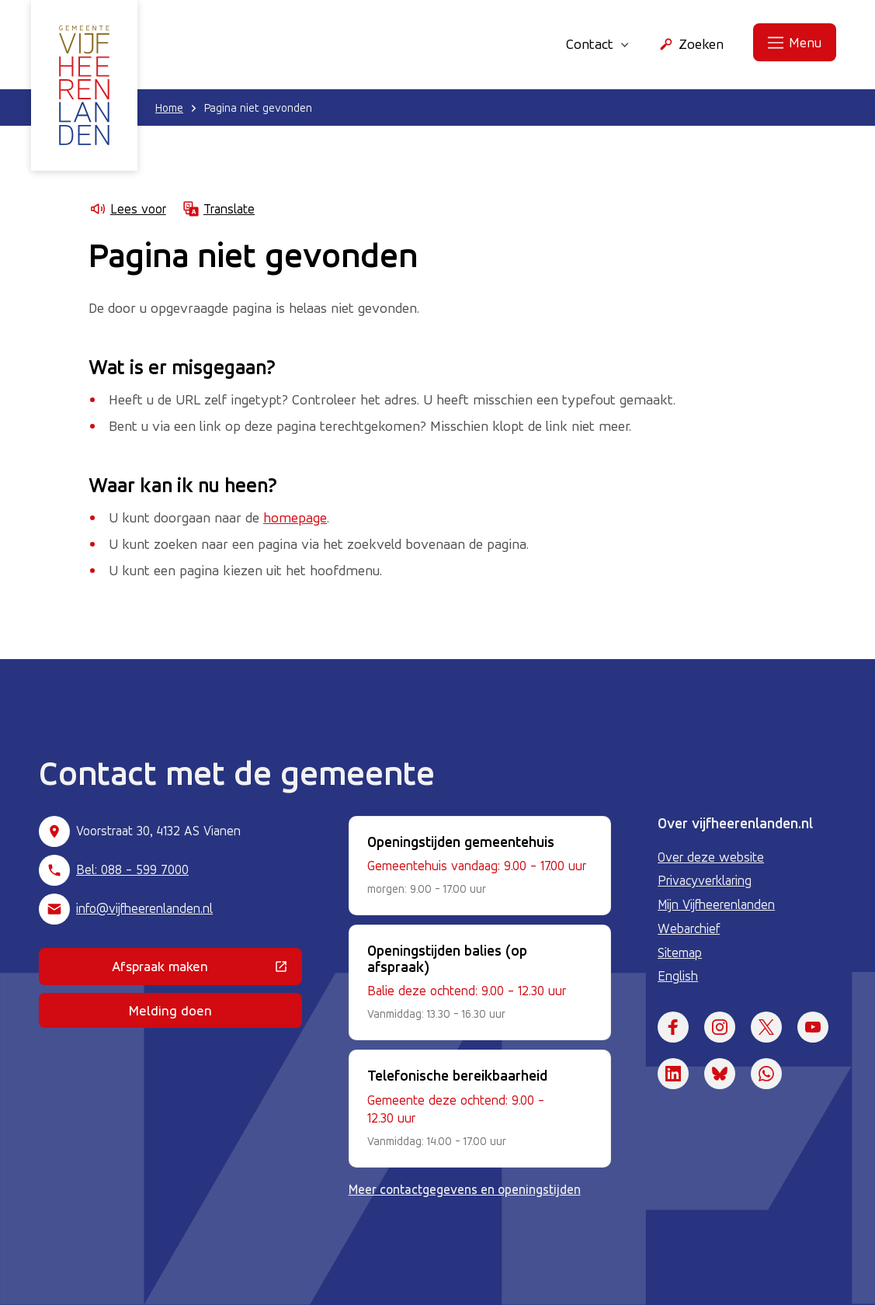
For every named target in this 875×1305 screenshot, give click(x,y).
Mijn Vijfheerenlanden (716, 904)
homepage (295, 517)
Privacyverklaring (705, 880)
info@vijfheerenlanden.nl (144, 908)
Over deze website (711, 857)
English (678, 976)
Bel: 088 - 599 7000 (132, 869)
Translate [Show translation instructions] (218, 209)
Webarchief (689, 928)
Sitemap (680, 952)
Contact (597, 43)
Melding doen (170, 1010)
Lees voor (127, 209)
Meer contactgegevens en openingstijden (465, 1189)
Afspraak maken (207, 969)
